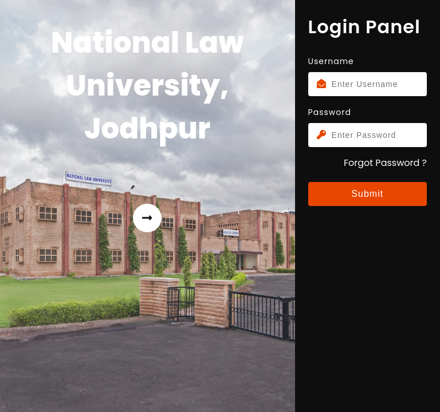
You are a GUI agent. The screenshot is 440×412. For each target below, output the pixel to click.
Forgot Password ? (385, 162)
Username (331, 61)
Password (329, 112)
